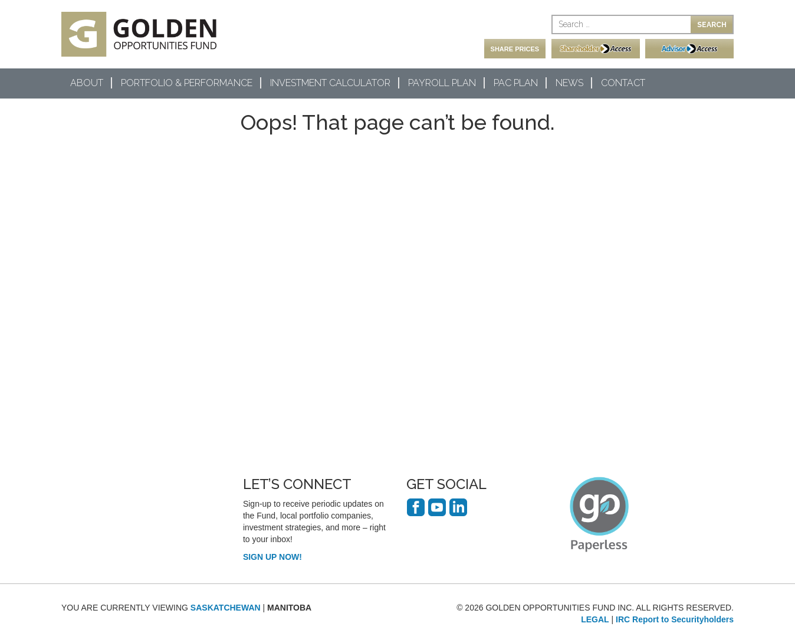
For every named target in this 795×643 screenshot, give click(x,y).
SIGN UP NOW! (272, 557)
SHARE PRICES (515, 49)
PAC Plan (516, 82)
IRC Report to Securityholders (675, 619)
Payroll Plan (442, 82)
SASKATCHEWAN (225, 607)
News (569, 82)
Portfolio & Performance (186, 82)
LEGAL (595, 619)
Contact (623, 82)
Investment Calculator (330, 82)
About (86, 82)
